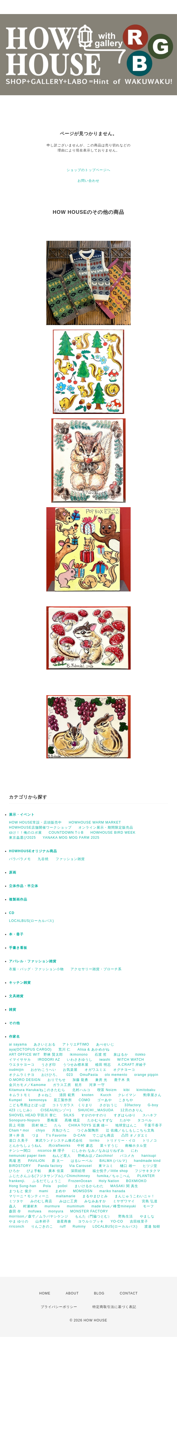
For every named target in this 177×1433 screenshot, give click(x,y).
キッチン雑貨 (20, 983)
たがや (125, 1120)
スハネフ (149, 1115)
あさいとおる (45, 1044)
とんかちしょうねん (25, 1146)
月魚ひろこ (61, 1130)
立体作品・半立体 (23, 886)
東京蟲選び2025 (22, 838)
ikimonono (79, 1054)
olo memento (116, 1075)
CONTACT (129, 1293)
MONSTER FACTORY (89, 1211)
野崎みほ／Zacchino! (95, 1156)
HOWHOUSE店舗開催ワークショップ (40, 827)
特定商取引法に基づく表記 (114, 1307)
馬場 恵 (15, 1161)
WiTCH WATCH (130, 1060)
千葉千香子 (153, 1125)
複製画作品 (18, 899)
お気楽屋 (70, 1070)
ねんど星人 (62, 1156)
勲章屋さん (152, 1095)
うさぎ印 (48, 1065)
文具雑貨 (16, 996)
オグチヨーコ (124, 1070)
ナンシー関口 (20, 1151)
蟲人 (12, 1206)
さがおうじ (108, 1105)
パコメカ (127, 1156)
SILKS (68, 1115)
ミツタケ (16, 1201)
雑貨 (12, 1010)
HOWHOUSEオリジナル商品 (33, 851)
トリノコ (149, 1140)
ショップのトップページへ (88, 170)
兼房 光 (101, 1080)
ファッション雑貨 (70, 859)
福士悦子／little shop (110, 1171)
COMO (84, 1100)
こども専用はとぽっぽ (27, 1105)
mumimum (76, 1206)
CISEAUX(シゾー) (55, 1110)
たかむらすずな (100, 1120)
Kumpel (15, 1100)
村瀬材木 (30, 1206)
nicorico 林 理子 (51, 1151)
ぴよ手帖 (34, 1171)
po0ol (62, 1186)
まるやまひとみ (95, 1196)
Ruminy (79, 1226)
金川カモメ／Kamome (27, 1085)
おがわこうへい (43, 1070)
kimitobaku (146, 1090)
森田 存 (15, 1211)
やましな (147, 1216)
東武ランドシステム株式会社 (59, 1140)
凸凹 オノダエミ (134, 1135)
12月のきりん (131, 1110)
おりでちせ (56, 1080)
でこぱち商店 (103, 1135)
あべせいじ (105, 1044)
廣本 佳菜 (56, 1171)
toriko (94, 1140)
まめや (60, 1191)
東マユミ (106, 1166)
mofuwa (35, 1211)
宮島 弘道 (150, 1201)
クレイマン (127, 1095)
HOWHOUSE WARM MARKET (95, 822)
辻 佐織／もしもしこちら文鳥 (130, 1130)
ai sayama (18, 1044)
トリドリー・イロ (121, 1140)
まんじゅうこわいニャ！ (135, 1196)
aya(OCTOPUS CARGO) (30, 1049)
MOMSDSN (83, 1191)
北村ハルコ (81, 1090)
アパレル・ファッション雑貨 (32, 961)
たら (58, 1125)
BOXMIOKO (136, 1181)
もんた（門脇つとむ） (93, 1216)
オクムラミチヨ (22, 1075)
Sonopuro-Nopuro (24, 1120)
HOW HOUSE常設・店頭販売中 (35, 822)
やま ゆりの (18, 1221)
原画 (12, 872)
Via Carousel (80, 1166)
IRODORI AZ (49, 1060)
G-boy (153, 1105)
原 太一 (58, 1161)
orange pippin (146, 1075)
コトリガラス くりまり (72, 1105)
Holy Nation (109, 1181)
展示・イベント (22, 815)
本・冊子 (16, 934)
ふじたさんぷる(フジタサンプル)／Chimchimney (49, 1176)
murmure (52, 1206)
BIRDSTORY (20, 1166)
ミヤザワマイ (124, 1201)
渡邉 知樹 (152, 1226)
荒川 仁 (64, 1049)
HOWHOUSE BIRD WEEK (113, 833)
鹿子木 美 (122, 1080)
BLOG (99, 1293)
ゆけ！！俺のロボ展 (25, 833)
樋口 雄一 (128, 1166)
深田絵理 (78, 1171)
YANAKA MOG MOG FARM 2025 (71, 838)
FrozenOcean (80, 1181)
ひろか (14, 1171)
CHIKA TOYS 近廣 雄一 (88, 1125)
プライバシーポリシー (59, 1307)
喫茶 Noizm (107, 1090)
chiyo (40, 1130)
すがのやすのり (94, 1115)
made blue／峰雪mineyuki (113, 1206)
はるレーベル (82, 1161)
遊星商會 (64, 1221)
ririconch (16, 1226)
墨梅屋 (52, 1120)
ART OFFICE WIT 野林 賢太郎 (36, 1054)
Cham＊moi (19, 1130)
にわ (134, 1151)
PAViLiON (36, 1161)
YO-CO (117, 1221)
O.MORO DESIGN (24, 1080)
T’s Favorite (56, 1135)
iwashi (104, 1060)
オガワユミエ (95, 1070)
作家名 (14, 1037)
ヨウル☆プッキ (91, 1221)
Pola (47, 1186)
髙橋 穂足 (72, 1120)
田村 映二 (39, 1125)
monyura (55, 1211)
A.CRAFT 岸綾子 (132, 1065)
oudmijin (16, 1070)
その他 (14, 1023)
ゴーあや (104, 1100)
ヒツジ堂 (150, 1166)
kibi (127, 1090)
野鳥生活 (125, 1216)
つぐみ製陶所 (88, 1130)
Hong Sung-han (22, 1186)
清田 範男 (67, 1095)
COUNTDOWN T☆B (66, 833)
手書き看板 (18, 948)
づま (35, 1135)
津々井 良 (17, 1135)
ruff (63, 1226)
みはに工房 (68, 1201)
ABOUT (72, 1293)
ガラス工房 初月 (67, 1085)
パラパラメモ (20, 859)
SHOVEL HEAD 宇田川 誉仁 (33, 1115)
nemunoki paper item (27, 1156)
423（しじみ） (21, 1110)
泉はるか (121, 1054)
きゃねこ (45, 1095)
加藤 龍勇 (80, 1080)
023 (70, 1075)
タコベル (144, 1120)
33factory (132, 1105)
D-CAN (80, 1135)
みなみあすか (95, 1201)
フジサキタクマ (147, 1171)
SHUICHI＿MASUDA (96, 1110)
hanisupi (148, 1156)
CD (11, 913)
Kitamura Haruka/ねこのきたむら (37, 1090)
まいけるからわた (89, 1186)
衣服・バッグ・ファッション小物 (36, 969)
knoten (88, 1095)
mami (43, 1191)
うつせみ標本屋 (75, 1065)
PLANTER (146, 1176)
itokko (140, 1054)
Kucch (106, 1095)
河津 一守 (97, 1085)
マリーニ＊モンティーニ (29, 1196)
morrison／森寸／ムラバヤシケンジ (38, 1216)
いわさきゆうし (79, 1060)
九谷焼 (43, 859)
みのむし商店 (41, 1201)
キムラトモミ (20, 1095)
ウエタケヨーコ (22, 1065)
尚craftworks (60, 1146)
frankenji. (17, 1181)
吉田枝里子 (139, 1221)
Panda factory (50, 1166)
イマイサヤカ (20, 1060)
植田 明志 (103, 1065)
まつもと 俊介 (20, 1191)
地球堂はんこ (126, 1125)
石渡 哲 (101, 1054)
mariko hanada (112, 1191)
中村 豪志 (85, 1146)
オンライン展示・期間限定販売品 (105, 827)
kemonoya (38, 1100)
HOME (45, 1293)
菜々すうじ (109, 1146)
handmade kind (147, 1161)
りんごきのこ (42, 1226)
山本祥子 (42, 1221)
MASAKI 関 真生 (124, 1186)
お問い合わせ (88, 181)
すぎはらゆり (125, 1115)
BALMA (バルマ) (113, 1161)
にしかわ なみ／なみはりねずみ (98, 1151)
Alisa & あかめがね (94, 1049)
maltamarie (65, 1196)
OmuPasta (89, 1075)
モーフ (148, 1206)
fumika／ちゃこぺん (113, 1176)
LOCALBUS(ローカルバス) (31, 921)
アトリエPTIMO (75, 1044)
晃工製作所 (63, 1100)
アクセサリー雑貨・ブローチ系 (96, 969)
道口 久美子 (18, 1140)
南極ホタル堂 (136, 1146)
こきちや (126, 1100)
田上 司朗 (17, 1125)
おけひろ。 (50, 1075)
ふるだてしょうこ (47, 1181)
